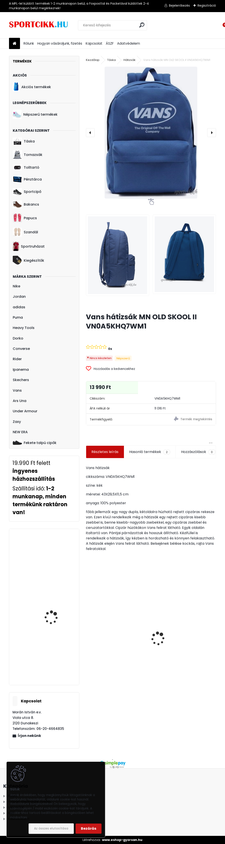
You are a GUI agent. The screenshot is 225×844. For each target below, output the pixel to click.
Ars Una (19, 400)
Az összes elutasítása (51, 828)
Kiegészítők (28, 260)
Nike (16, 286)
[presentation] (90, 132)
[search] (141, 24)
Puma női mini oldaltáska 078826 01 (55, 589)
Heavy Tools (23, 327)
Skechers (21, 379)
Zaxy (17, 421)
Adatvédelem (128, 43)
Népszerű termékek (35, 114)
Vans (17, 390)
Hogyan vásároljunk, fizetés (59, 43)
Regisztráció (207, 5)
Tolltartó (26, 167)
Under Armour (25, 411)
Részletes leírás (104, 451)
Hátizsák (129, 60)
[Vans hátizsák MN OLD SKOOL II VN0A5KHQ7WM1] (151, 133)
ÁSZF (110, 43)
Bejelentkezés (179, 5)
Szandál (25, 232)
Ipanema (21, 369)
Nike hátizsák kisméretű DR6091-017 (117, 659)
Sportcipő (27, 191)
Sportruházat (29, 246)
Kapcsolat (94, 43)
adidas (19, 307)
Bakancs (26, 204)
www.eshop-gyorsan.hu (122, 840)
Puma (18, 317)
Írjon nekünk (29, 735)
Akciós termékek (32, 86)
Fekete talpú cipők (34, 443)
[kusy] (166, 675)
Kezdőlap (93, 60)
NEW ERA (20, 432)
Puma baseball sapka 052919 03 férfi (55, 551)
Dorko (18, 338)
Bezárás (88, 828)
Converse (21, 348)
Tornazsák (27, 154)
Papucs (25, 218)
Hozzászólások (198, 452)
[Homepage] (14, 44)
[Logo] (39, 25)
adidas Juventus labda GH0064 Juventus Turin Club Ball (183, 647)
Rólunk (29, 43)
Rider (17, 359)
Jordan (19, 296)
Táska (24, 141)
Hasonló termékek (149, 452)
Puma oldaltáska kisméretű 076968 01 (54, 629)
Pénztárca (27, 179)
